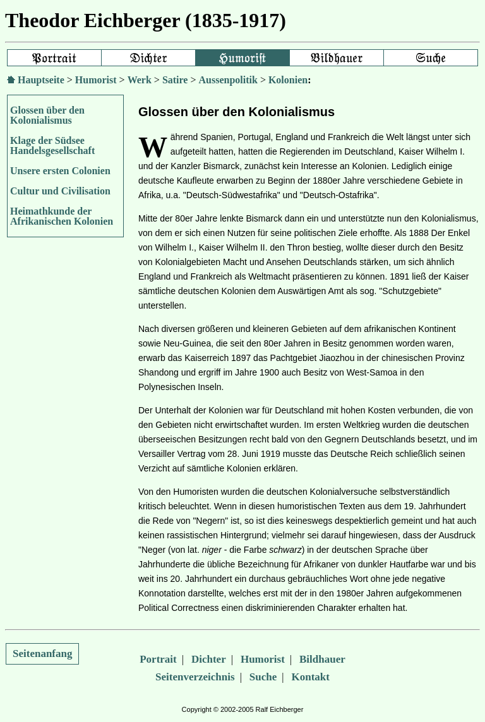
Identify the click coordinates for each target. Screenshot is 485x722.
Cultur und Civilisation (60, 191)
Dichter (208, 659)
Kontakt (311, 677)
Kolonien (288, 79)
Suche (263, 677)
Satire (175, 79)
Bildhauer (322, 659)
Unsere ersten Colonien (60, 170)
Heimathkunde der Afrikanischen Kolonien (61, 216)
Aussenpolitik (228, 79)
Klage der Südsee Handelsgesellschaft (52, 145)
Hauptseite (41, 79)
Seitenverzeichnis (195, 677)
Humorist (96, 79)
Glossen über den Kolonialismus (47, 115)
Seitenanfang (42, 654)
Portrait (158, 659)
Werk (140, 79)
